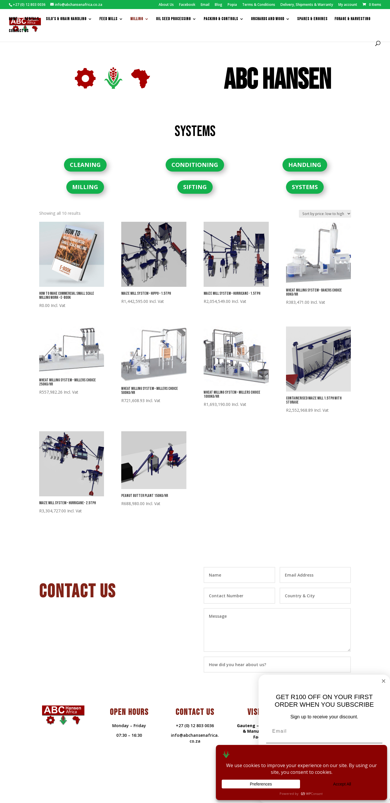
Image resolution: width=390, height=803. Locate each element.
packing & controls (221, 19)
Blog (218, 5)
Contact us (19, 31)
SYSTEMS (305, 177)
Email (205, 5)
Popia (232, 5)
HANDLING (304, 155)
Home (13, 19)
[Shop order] (325, 204)
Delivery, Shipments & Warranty (306, 5)
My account (347, 5)
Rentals (32, 19)
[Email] (324, 731)
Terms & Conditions (258, 5)
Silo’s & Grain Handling (66, 19)
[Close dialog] (383, 681)
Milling (136, 19)
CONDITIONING (194, 155)
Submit (330, 672)
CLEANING (85, 155)
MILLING (85, 177)
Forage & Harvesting (352, 19)
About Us (166, 5)
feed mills (108, 19)
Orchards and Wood (267, 19)
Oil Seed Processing (173, 19)
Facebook (187, 5)
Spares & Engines (312, 19)
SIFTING (195, 177)
